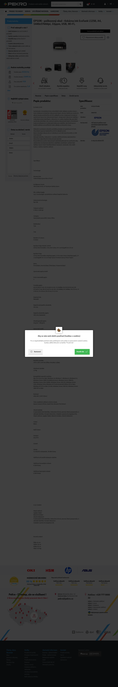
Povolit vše (82, 351)
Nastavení (35, 351)
